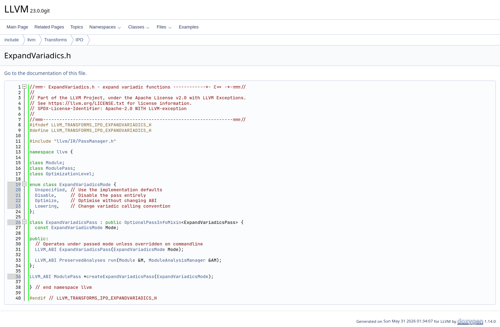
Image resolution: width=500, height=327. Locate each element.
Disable (44, 195)
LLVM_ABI (46, 249)
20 (14, 190)
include (12, 39)
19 (14, 184)
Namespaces (105, 27)
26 (14, 222)
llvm (31, 39)
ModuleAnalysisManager (177, 260)
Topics (76, 27)
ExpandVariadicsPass (71, 222)
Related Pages (49, 27)
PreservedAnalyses (82, 260)
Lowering (46, 206)
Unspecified (50, 190)
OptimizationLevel (69, 174)
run (112, 260)
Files (164, 27)
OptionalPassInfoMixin (152, 222)
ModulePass (59, 168)
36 (14, 276)
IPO (79, 39)
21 (14, 195)
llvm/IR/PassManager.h (85, 141)
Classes (139, 27)
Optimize (46, 200)
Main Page (17, 27)
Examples (189, 27)
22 (14, 200)
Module (54, 163)
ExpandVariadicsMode (85, 184)
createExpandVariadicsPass (120, 276)
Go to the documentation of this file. (45, 73)
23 (14, 206)
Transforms (55, 39)
